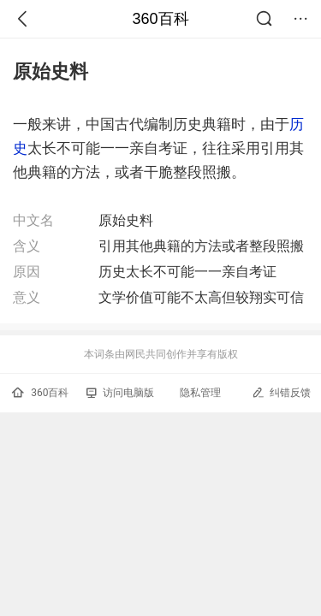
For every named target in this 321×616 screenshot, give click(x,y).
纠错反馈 (281, 392)
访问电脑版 (120, 393)
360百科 (160, 18)
